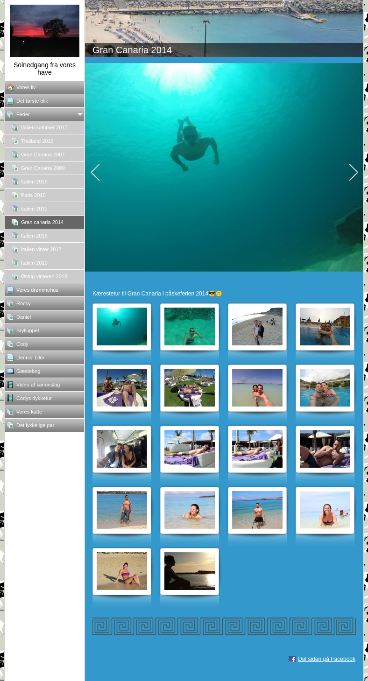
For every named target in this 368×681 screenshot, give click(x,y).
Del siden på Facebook (326, 659)
